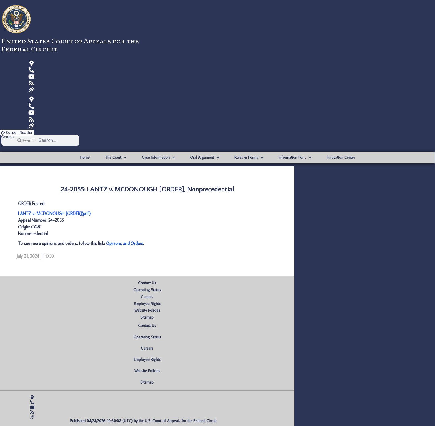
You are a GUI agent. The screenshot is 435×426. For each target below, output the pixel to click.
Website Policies (147, 310)
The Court (116, 157)
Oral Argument (204, 157)
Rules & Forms (248, 157)
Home (85, 157)
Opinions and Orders (124, 243)
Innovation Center (341, 157)
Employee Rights (147, 303)
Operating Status (147, 289)
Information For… (295, 157)
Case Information (158, 157)
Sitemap (147, 317)
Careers (147, 296)
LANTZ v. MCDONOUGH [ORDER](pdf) (54, 213)
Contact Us (147, 282)
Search (7, 137)
